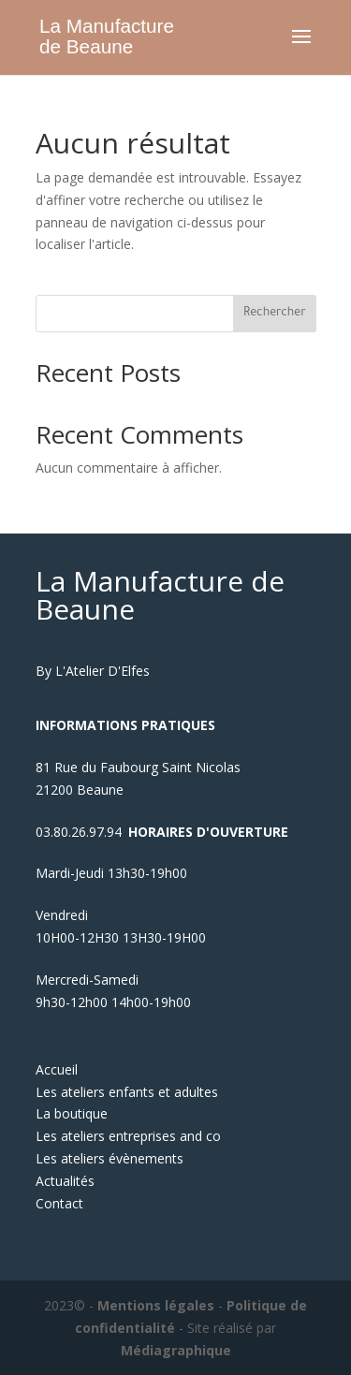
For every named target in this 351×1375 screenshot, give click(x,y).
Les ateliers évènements (109, 1158)
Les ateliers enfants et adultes (127, 1092)
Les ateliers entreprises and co (128, 1136)
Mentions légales (155, 1305)
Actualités (65, 1181)
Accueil (57, 1069)
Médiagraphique (176, 1350)
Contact (59, 1203)
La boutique (72, 1113)
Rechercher (274, 313)
